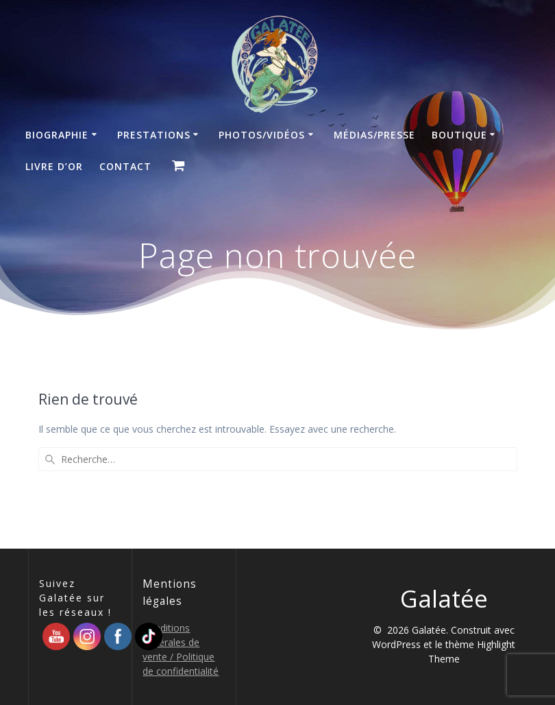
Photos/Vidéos (262, 134)
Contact (125, 166)
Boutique (459, 134)
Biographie (56, 134)
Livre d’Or (54, 166)
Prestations (153, 134)
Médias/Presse (374, 134)
